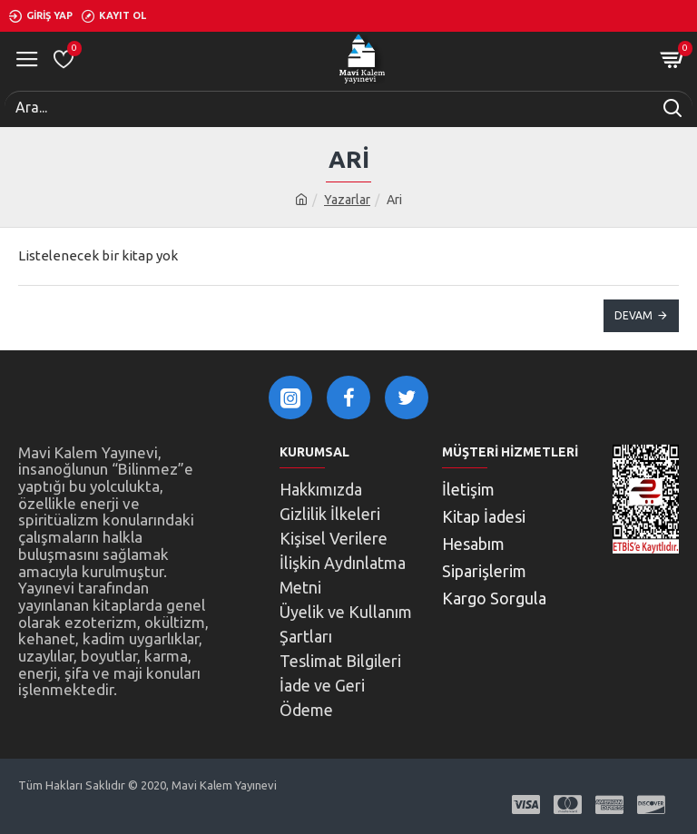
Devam (633, 315)
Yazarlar (347, 199)
